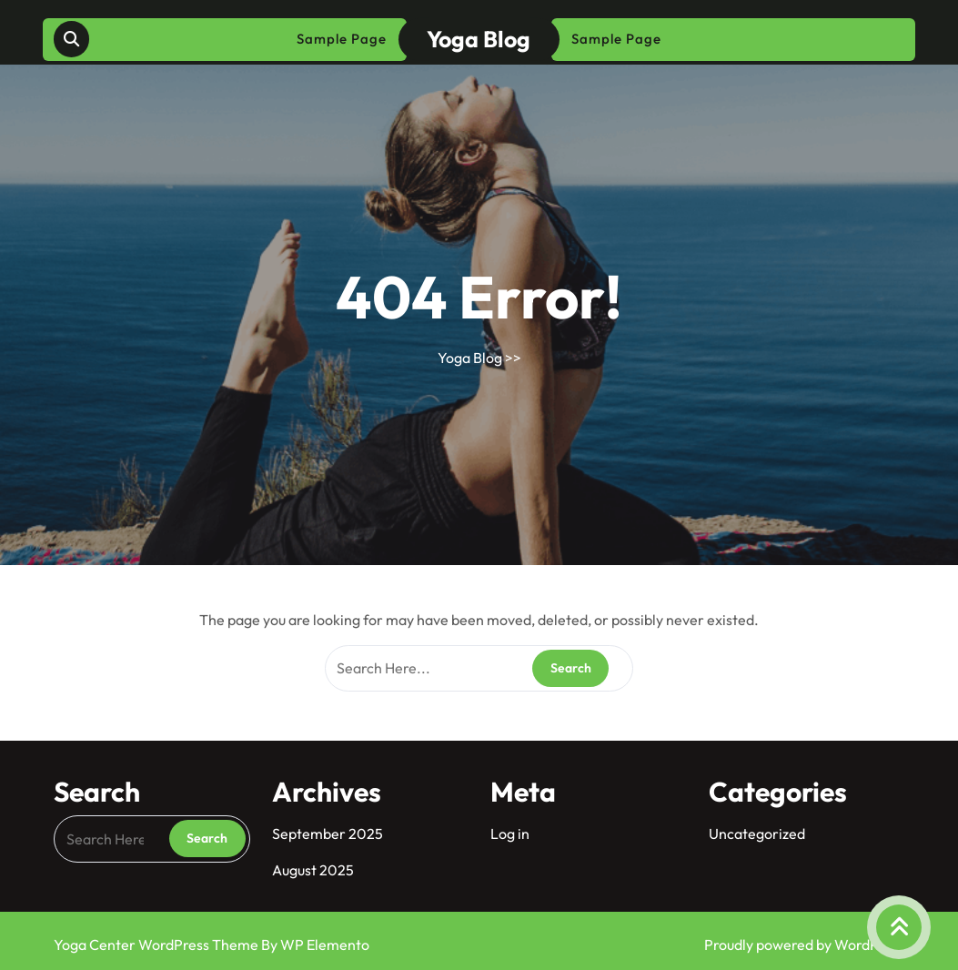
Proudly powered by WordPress (804, 944)
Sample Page (342, 38)
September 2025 (327, 833)
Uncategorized (757, 833)
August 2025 (313, 870)
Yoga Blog (478, 39)
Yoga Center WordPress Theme (157, 944)
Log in (509, 833)
